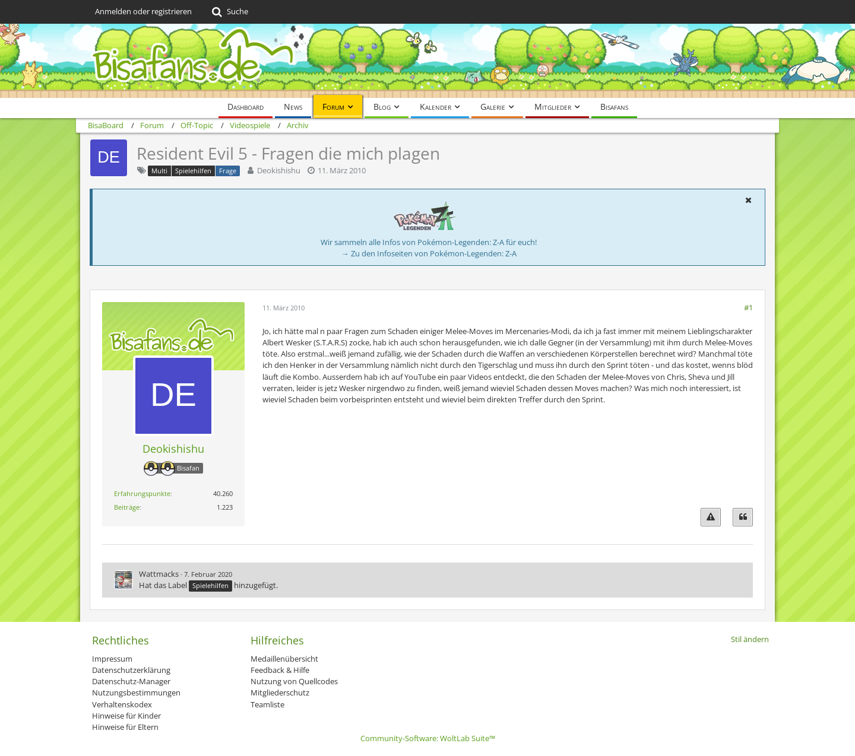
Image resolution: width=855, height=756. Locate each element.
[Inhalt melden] (711, 517)
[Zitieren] (743, 517)
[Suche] (229, 12)
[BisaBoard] (427, 61)
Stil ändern (750, 639)
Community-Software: (427, 738)
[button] (748, 200)
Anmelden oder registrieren (143, 11)
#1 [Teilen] (748, 307)
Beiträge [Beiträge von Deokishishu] (127, 507)
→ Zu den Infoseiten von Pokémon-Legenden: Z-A (429, 253)
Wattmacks (159, 573)
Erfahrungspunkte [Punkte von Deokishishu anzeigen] (142, 493)
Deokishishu (278, 170)
